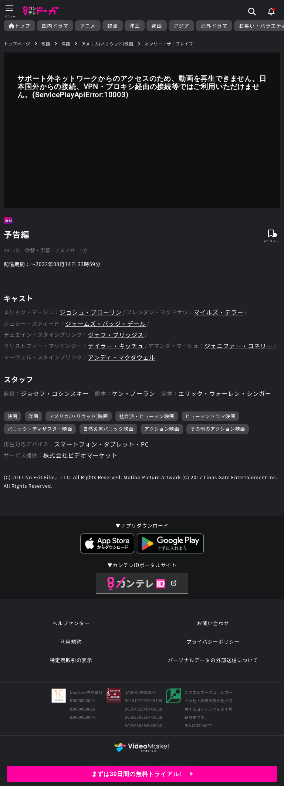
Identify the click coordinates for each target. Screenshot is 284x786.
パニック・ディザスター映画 (39, 428)
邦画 (156, 25)
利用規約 (71, 641)
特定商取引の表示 (71, 660)
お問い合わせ (213, 623)
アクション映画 (161, 428)
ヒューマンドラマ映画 (210, 416)
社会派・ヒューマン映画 (147, 416)
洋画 (134, 25)
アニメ (88, 25)
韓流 (112, 25)
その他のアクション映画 (217, 428)
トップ (19, 25)
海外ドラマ (214, 25)
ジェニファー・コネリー (238, 346)
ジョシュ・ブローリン (91, 312)
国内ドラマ (55, 25)
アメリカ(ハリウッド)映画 (78, 416)
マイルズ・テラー (218, 312)
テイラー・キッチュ (115, 346)
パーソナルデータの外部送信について (213, 660)
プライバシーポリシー (213, 641)
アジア (181, 25)
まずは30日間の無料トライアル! (142, 774)
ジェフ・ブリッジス (115, 335)
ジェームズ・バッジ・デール (105, 323)
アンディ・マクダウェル (121, 357)
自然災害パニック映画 (108, 428)
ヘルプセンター (71, 623)
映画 (12, 416)
